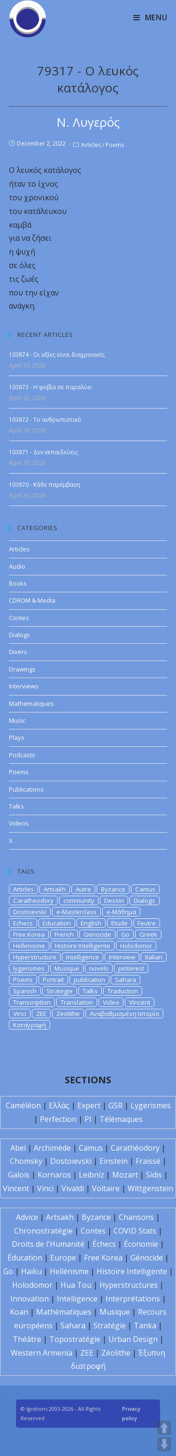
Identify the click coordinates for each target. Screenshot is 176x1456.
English (91, 923)
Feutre (147, 923)
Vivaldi (72, 1188)
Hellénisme (69, 1271)
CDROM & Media (32, 600)
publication (89, 979)
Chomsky (26, 1161)
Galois (19, 1175)
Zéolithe (115, 1353)
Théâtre (27, 1339)
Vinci (19, 1013)
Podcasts (22, 755)
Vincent (139, 1002)
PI (88, 1119)
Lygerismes (150, 1105)
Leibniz (91, 1175)
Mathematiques (31, 703)
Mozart (125, 1175)
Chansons (136, 1217)
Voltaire (106, 1188)
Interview (122, 957)
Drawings (22, 669)
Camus (145, 889)
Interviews (23, 686)
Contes (19, 617)
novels (98, 968)
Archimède (52, 1148)
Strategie (59, 991)
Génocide (146, 1257)
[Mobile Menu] (150, 17)
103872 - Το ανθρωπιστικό (45, 420)
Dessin (114, 900)
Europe (63, 1257)
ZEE (41, 1013)
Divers (18, 651)
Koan (19, 1312)
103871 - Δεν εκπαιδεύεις (43, 452)
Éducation (25, 1257)
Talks (16, 806)
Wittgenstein (150, 1188)
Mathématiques (64, 1312)
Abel (18, 1148)
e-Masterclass (76, 912)
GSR (115, 1105)
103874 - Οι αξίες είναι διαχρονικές (57, 355)
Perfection (58, 1119)
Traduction (122, 991)
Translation (77, 1002)
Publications (26, 789)
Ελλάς (59, 1105)
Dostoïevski (71, 1161)
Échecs (104, 1244)
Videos (19, 823)
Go (125, 934)
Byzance (113, 889)
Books (18, 583)
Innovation (29, 1298)
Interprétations (133, 1298)
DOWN (164, 1444)
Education (57, 923)
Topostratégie (74, 1339)
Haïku (31, 1271)
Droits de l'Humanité (48, 1244)
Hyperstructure (34, 957)
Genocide (97, 934)
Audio (17, 566)
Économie (141, 1244)
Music (17, 720)
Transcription (32, 1002)
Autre (83, 889)
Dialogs (19, 634)
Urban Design (133, 1339)
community (78, 900)
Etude (119, 923)
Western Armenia (41, 1353)
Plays (16, 737)
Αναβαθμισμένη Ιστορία (124, 1013)
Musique (66, 968)
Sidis (154, 1175)
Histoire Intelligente (82, 945)
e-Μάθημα (121, 912)
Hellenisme (29, 945)
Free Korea (29, 934)
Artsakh (55, 889)
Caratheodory (33, 900)
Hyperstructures (128, 1285)
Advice (27, 1217)
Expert (88, 1105)
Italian (153, 957)
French (64, 934)
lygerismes (29, 968)
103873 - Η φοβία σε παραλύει (50, 387)
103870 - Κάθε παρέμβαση (44, 485)
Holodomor (136, 945)
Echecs (23, 923)
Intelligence (82, 957)
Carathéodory (135, 1148)
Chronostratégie (43, 1231)
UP (164, 1428)
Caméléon (23, 1105)
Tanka (145, 1325)
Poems (115, 145)
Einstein (113, 1161)
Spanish (25, 991)
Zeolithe (68, 1013)
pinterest (131, 968)
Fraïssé (148, 1161)
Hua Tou (76, 1285)
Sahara (125, 979)
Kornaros (54, 1175)
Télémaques (121, 1119)
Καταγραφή (29, 1025)
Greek (148, 934)
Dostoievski (29, 912)
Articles (91, 145)
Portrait (53, 979)
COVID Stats (135, 1231)
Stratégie (109, 1325)
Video (111, 1002)
